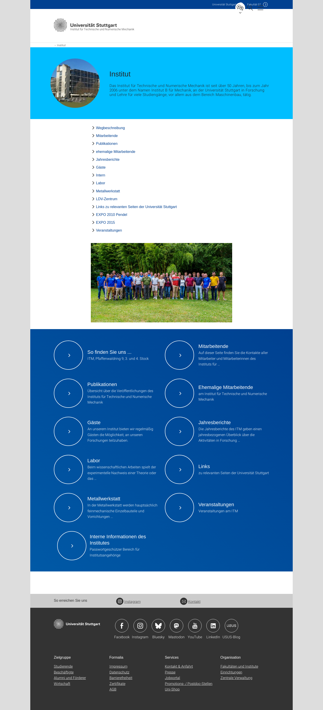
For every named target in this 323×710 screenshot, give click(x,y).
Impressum (118, 666)
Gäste (101, 167)
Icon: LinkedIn (213, 625)
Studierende (63, 666)
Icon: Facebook (122, 625)
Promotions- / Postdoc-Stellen (188, 683)
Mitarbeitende (107, 136)
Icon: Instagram (140, 625)
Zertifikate (117, 683)
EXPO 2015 (105, 222)
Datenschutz (119, 672)
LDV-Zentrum (106, 199)
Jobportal (172, 677)
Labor (100, 183)
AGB (112, 689)
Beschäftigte (64, 672)
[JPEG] (161, 282)
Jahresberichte (108, 159)
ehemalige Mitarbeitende (115, 152)
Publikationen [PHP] (107, 143)
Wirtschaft (62, 683)
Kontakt (190, 601)
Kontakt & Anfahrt (179, 666)
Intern (100, 175)
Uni (224, 4)
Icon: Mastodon (176, 625)
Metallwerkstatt (108, 191)
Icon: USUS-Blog (231, 625)
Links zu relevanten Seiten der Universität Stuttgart (136, 207)
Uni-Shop (172, 689)
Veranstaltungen (109, 230)
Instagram (128, 601)
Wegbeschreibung (110, 128)
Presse (170, 672)
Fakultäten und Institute (239, 666)
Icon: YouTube (195, 625)
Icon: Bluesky (158, 625)
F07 (254, 4)
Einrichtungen (231, 672)
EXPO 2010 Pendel (111, 215)
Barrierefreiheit (120, 677)
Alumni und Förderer (70, 677)
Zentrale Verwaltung (236, 677)
